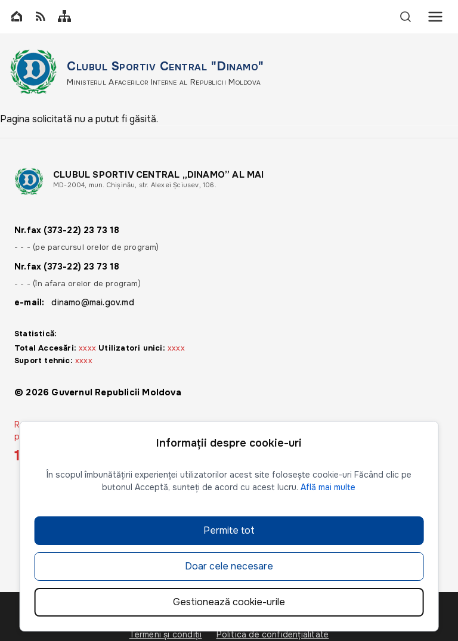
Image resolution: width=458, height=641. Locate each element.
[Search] (405, 17)
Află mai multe (328, 487)
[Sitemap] (64, 17)
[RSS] (40, 17)
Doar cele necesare (229, 566)
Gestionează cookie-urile (229, 602)
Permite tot (229, 530)
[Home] (17, 17)
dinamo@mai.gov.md (92, 302)
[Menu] (435, 17)
